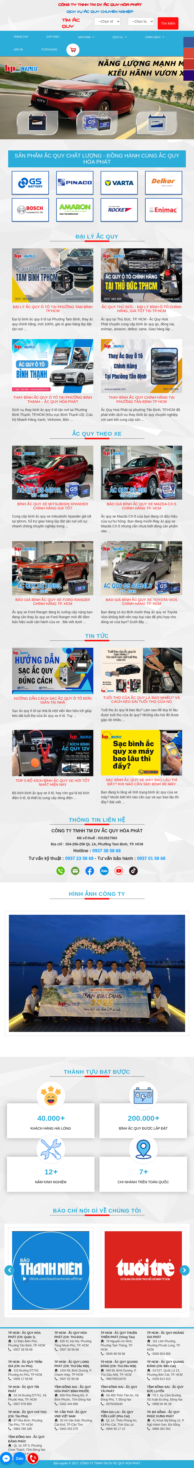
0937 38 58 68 (106, 850)
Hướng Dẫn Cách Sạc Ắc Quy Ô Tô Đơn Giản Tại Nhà (53, 700)
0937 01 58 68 (151, 858)
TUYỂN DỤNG (49, 49)
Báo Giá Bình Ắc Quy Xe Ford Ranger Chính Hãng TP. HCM (52, 602)
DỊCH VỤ (118, 37)
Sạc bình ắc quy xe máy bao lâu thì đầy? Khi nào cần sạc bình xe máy (141, 782)
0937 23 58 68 (79, 858)
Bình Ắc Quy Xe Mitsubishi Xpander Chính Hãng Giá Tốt (52, 506)
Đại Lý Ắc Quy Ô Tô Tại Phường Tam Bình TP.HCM (53, 309)
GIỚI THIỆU (52, 36)
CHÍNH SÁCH (152, 37)
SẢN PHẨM (84, 37)
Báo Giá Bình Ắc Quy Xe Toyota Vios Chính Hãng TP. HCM (141, 602)
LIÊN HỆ (18, 49)
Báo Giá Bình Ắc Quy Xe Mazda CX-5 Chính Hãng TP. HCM (141, 506)
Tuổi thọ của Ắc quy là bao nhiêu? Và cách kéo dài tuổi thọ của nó (141, 699)
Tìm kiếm (168, 23)
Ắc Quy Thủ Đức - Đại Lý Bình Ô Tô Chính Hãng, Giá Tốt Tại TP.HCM (141, 309)
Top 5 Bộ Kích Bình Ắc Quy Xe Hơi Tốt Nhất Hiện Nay (53, 782)
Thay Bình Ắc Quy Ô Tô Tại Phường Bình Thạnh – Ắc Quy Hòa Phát (52, 399)
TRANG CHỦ (21, 36)
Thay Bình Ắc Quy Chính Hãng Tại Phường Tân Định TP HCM (141, 399)
